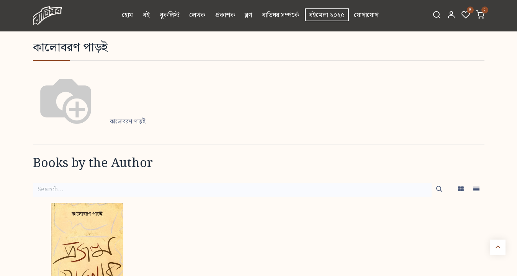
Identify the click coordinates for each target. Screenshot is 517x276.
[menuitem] (127, 16)
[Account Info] (451, 15)
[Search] (436, 15)
